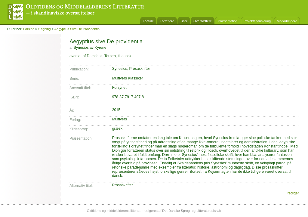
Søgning (44, 29)
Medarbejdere (287, 21)
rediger (293, 193)
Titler (183, 21)
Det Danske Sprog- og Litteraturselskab (191, 210)
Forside (148, 21)
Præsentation (227, 21)
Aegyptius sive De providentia (77, 29)
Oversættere (202, 21)
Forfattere (167, 21)
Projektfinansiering (257, 21)
